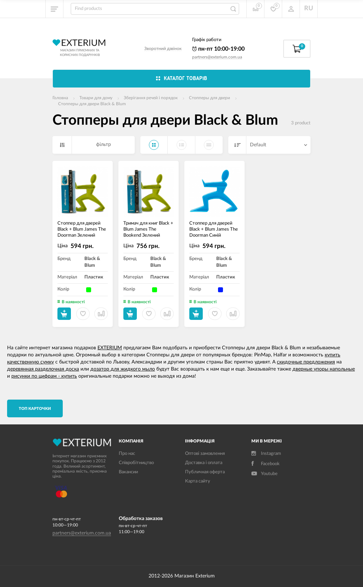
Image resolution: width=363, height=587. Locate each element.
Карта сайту (197, 481)
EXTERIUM (109, 347)
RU (308, 8)
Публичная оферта (205, 472)
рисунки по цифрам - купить (44, 376)
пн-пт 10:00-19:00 (218, 49)
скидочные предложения (306, 362)
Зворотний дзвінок (163, 48)
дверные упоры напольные (323, 369)
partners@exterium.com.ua (217, 57)
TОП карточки (35, 409)
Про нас (127, 453)
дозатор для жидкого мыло (122, 369)
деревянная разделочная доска (43, 369)
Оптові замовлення (205, 453)
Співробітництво (136, 463)
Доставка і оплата (203, 463)
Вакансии (128, 472)
